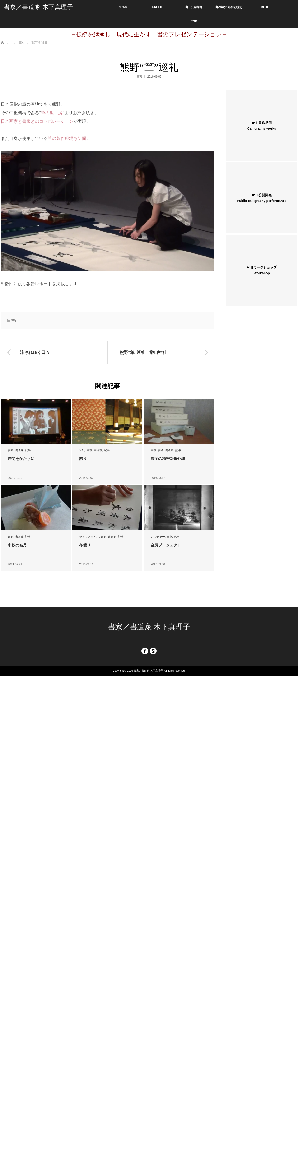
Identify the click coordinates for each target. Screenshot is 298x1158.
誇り (83, 459)
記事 (28, 450)
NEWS (122, 7)
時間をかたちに (21, 459)
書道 (161, 450)
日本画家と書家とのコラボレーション (37, 121)
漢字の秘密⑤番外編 (168, 459)
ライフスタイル (89, 536)
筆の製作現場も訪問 (67, 138)
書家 (139, 76)
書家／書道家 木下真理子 (38, 7)
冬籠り (85, 545)
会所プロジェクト (166, 545)
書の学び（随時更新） (229, 7)
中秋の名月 (17, 545)
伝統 (82, 450)
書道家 (19, 450)
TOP (194, 21)
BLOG (265, 7)
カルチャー (158, 536)
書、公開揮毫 (193, 7)
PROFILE (158, 7)
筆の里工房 (51, 112)
